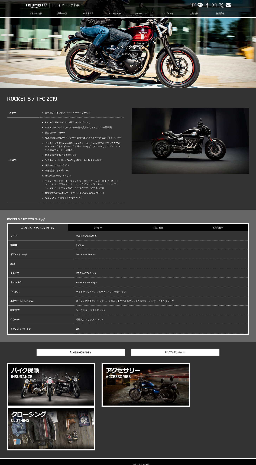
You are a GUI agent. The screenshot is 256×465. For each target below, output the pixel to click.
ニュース (100, 451)
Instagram (214, 5)
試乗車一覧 (62, 13)
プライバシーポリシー (208, 451)
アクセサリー (115, 13)
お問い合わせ (189, 451)
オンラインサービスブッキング (143, 451)
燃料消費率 (218, 227)
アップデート (167, 13)
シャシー (98, 227)
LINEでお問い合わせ (169, 352)
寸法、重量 (158, 227)
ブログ (111, 451)
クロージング (141, 13)
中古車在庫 (88, 13)
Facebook (207, 5)
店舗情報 (194, 13)
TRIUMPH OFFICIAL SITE (193, 5)
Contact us (228, 5)
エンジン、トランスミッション (38, 227)
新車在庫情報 (36, 13)
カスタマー (122, 451)
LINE (200, 5)
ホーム (243, 451)
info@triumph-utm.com (142, 424)
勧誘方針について (229, 451)
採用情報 (220, 13)
